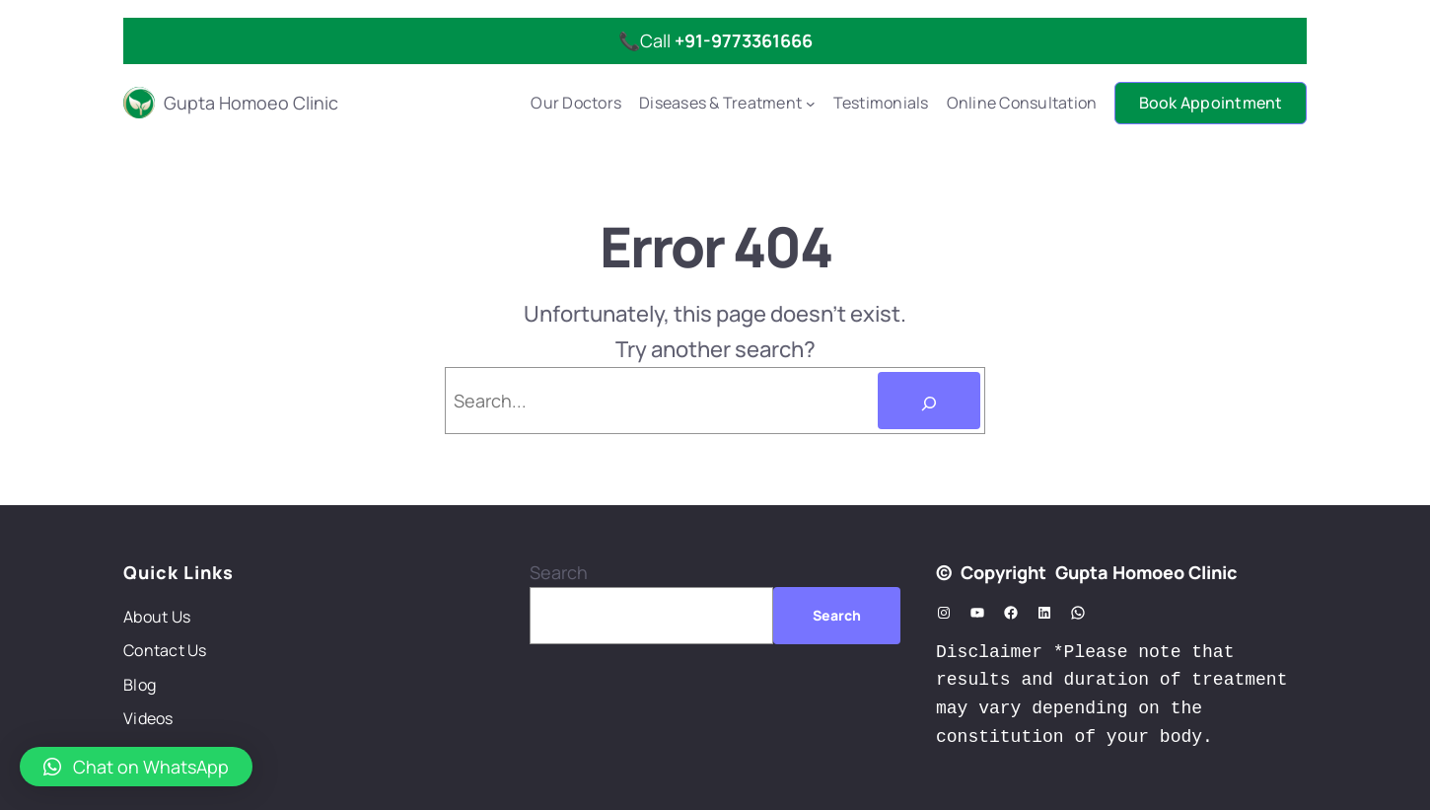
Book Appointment (1211, 102)
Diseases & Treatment (720, 102)
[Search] (929, 400)
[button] (136, 766)
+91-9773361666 (744, 40)
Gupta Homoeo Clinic (251, 102)
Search (559, 572)
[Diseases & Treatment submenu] (811, 104)
